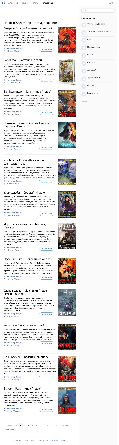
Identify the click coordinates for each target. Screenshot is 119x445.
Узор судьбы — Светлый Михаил (25, 192)
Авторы (35, 3)
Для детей (91, 70)
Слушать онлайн (46, 49)
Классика (91, 62)
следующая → (10, 429)
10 (56, 425)
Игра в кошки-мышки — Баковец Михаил (25, 225)
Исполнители (47, 3)
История (90, 85)
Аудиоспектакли (93, 78)
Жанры (25, 3)
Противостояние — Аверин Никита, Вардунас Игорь (26, 124)
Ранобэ (90, 54)
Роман (89, 39)
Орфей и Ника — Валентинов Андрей (28, 259)
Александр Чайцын (14, 48)
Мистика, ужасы (93, 47)
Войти (111, 3)
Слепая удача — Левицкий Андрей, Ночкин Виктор (26, 292)
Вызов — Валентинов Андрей (22, 388)
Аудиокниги (13, 3)
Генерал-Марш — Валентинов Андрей (28, 28)
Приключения (92, 93)
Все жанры (84, 101)
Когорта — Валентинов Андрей (24, 325)
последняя (64, 425)
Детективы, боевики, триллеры (99, 31)
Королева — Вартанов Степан (23, 60)
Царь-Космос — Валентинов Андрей (27, 357)
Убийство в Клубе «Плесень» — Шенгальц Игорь (24, 161)
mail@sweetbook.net (57, 440)
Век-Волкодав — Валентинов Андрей (28, 91)
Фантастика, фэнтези (96, 24)
